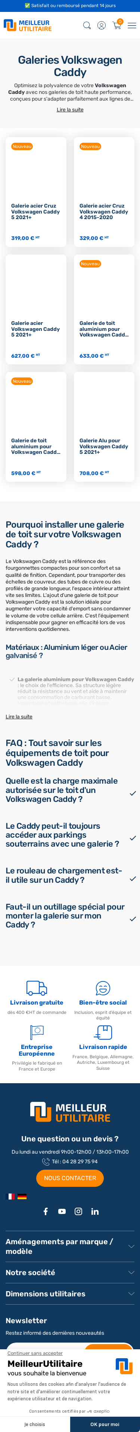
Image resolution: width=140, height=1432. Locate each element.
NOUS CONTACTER (70, 1178)
